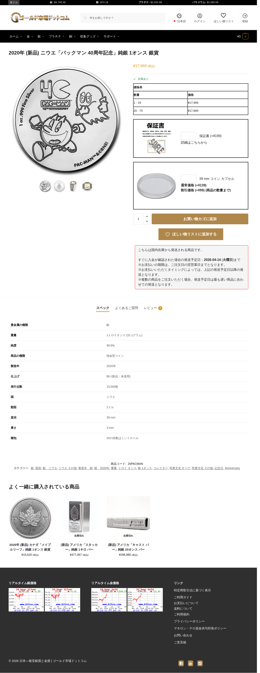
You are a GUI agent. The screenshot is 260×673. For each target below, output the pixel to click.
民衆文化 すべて (180, 468)
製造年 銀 (85, 468)
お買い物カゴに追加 (200, 219)
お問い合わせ (183, 635)
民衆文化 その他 (202, 468)
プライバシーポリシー (189, 621)
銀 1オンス (145, 468)
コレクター (161, 468)
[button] (242, 36)
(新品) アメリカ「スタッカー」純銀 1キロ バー (79, 547)
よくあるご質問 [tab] (126, 308)
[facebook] (181, 661)
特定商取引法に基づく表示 (192, 590)
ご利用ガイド (183, 597)
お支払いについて (186, 603)
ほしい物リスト (224, 18)
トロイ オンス (127, 468)
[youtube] (190, 661)
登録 (245, 18)
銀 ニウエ (50, 468)
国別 (38, 468)
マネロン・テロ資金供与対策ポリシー (200, 628)
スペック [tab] (102, 308)
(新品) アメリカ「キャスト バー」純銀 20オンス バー (128, 547)
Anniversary (232, 468)
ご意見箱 (180, 642)
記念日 (219, 468)
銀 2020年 (101, 468)
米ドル (14, 2)
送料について (183, 608)
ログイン (200, 18)
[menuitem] (179, 17)
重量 (114, 468)
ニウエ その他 (68, 468)
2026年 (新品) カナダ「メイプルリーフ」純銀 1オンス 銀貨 (30, 547)
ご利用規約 (181, 614)
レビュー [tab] (153, 308)
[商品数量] (138, 219)
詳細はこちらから (194, 142)
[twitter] (200, 661)
